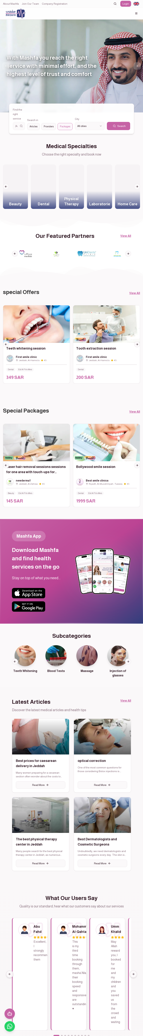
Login (126, 3)
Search (119, 126)
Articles (31, 126)
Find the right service (17, 114)
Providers (47, 126)
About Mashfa (11, 3)
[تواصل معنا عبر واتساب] (9, 1026)
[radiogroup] (48, 126)
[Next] (133, 977)
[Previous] (9, 977)
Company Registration (54, 3)
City (77, 118)
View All (125, 235)
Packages (64, 126)
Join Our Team (30, 3)
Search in (29, 119)
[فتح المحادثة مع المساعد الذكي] (9, 1013)
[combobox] (136, 3)
